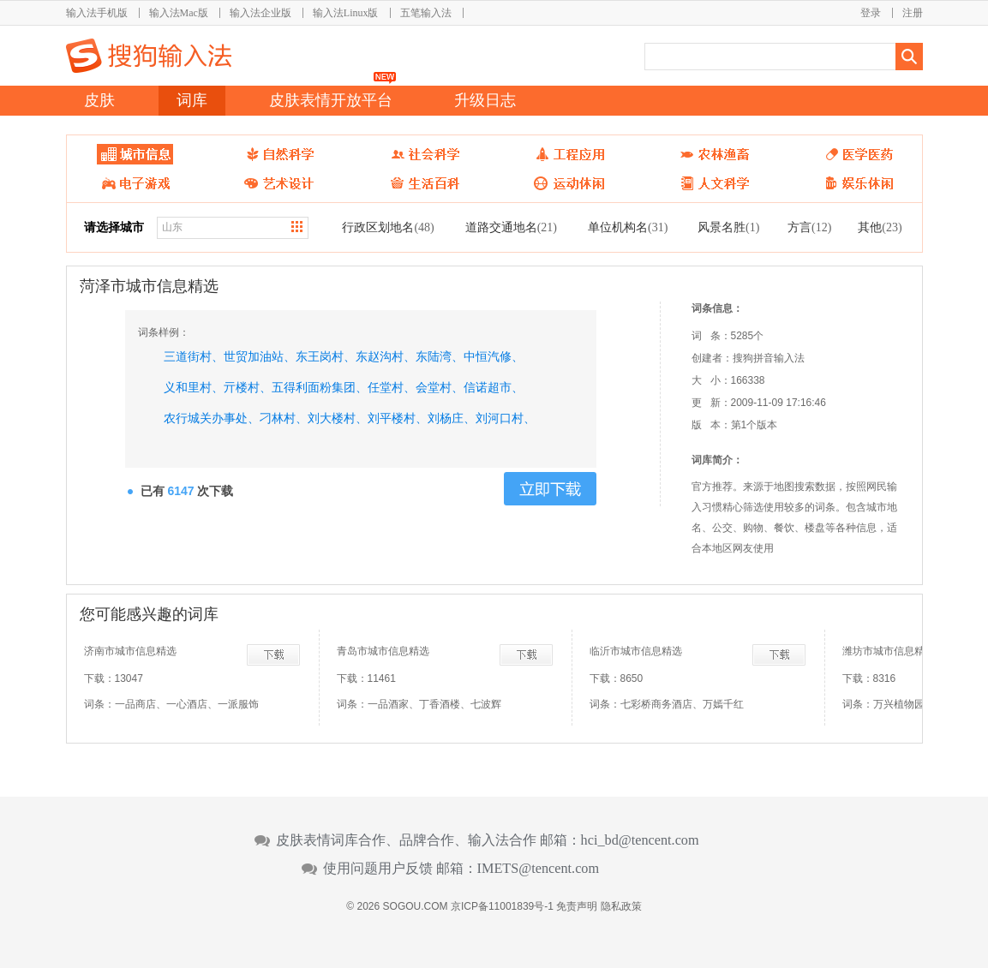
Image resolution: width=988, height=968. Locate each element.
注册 (912, 13)
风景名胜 (728, 227)
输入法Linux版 (346, 13)
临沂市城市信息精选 (636, 651)
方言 (809, 227)
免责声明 (576, 906)
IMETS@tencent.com (538, 868)
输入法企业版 (260, 13)
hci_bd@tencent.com (640, 840)
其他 (879, 227)
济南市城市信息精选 (130, 651)
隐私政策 (621, 906)
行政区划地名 (388, 227)
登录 (870, 13)
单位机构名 (628, 227)
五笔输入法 (426, 13)
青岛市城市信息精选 (383, 651)
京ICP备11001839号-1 (502, 906)
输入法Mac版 (178, 13)
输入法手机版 (97, 13)
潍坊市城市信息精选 (888, 651)
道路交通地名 (511, 227)
